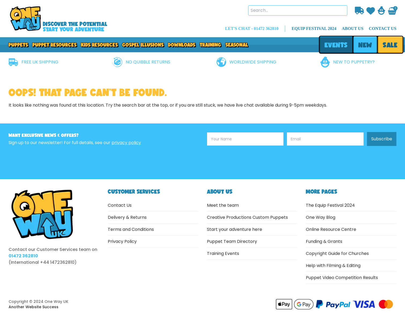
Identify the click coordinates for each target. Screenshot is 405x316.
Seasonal (236, 45)
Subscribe (381, 139)
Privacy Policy (122, 241)
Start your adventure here (234, 229)
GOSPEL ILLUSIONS (143, 45)
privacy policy (126, 143)
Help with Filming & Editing (333, 265)
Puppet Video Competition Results (342, 277)
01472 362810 (23, 256)
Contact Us (120, 205)
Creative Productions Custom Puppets (247, 217)
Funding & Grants (324, 241)
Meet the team (223, 205)
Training (210, 45)
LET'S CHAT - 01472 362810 (251, 28)
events (336, 45)
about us (352, 28)
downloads (181, 45)
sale (390, 45)
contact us (382, 28)
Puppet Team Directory (232, 241)
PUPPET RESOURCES (54, 45)
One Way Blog (320, 217)
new (365, 45)
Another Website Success (33, 307)
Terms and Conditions (131, 229)
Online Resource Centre (331, 229)
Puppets (18, 45)
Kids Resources (99, 45)
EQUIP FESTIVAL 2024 (314, 28)
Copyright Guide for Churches (337, 253)
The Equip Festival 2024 (330, 205)
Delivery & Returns (127, 217)
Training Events (223, 253)
